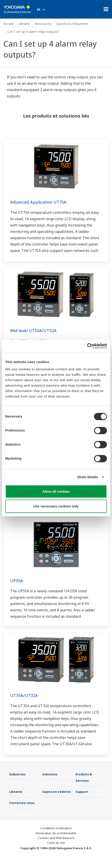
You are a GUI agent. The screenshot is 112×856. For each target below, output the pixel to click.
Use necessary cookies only (56, 506)
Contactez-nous (21, 803)
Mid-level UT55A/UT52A (33, 330)
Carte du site (56, 843)
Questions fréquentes (72, 24)
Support (82, 792)
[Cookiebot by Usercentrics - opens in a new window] (87, 346)
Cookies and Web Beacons (56, 838)
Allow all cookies (56, 491)
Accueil (8, 24)
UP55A (16, 580)
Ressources (43, 24)
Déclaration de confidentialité (56, 833)
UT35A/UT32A (24, 695)
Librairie (24, 24)
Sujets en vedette (56, 792)
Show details (87, 477)
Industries (17, 774)
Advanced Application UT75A (38, 202)
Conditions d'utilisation (56, 828)
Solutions (49, 774)
